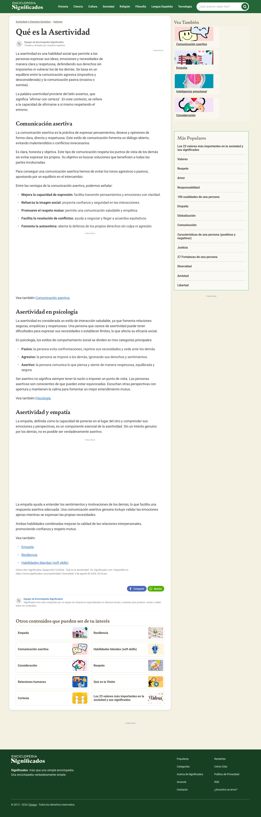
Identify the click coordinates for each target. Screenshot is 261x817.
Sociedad (108, 6)
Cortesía (52, 698)
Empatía (27, 547)
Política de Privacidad (226, 774)
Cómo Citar (220, 766)
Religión (125, 6)
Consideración (52, 665)
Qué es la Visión (128, 681)
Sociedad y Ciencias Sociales (33, 21)
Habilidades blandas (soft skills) (44, 563)
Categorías (183, 766)
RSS (216, 781)
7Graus (32, 804)
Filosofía (140, 6)
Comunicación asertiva (52, 298)
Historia (63, 6)
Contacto (182, 789)
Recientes (220, 758)
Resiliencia (29, 555)
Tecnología (185, 6)
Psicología (43, 398)
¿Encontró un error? (225, 789)
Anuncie (181, 781)
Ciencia (78, 6)
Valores (57, 21)
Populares (183, 758)
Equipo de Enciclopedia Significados (43, 599)
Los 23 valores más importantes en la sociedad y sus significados (128, 698)
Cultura (92, 6)
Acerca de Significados (190, 774)
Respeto (128, 665)
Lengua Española (162, 6)
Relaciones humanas (52, 681)
